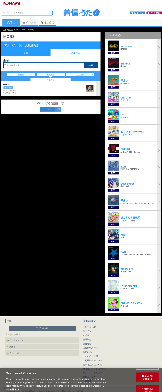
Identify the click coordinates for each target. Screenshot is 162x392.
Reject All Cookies (147, 381)
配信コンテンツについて (94, 369)
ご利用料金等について (93, 360)
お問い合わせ (89, 352)
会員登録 (87, 339)
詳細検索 (43, 328)
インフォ (29, 22)
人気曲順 (50, 74)
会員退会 (87, 343)
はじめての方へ (90, 348)
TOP (4, 30)
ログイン (87, 331)
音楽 (11, 22)
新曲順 (21, 74)
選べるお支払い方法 (92, 364)
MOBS (10, 30)
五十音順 (80, 74)
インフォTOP (89, 327)
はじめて (47, 22)
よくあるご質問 (90, 356)
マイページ (88, 335)
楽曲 (25, 52)
